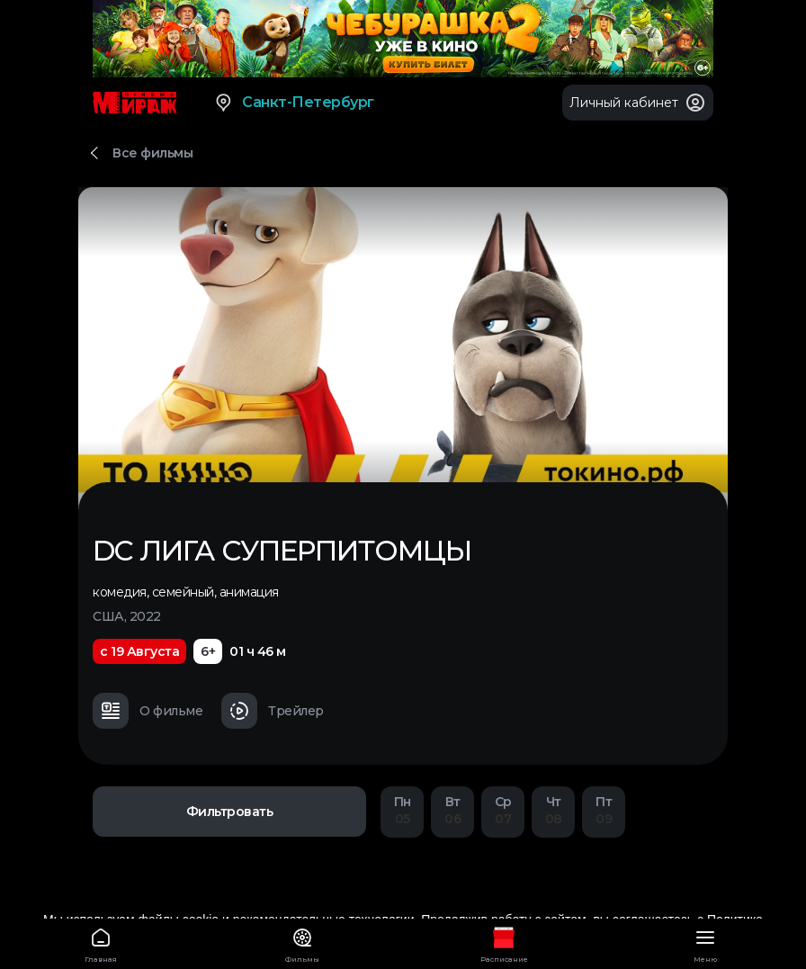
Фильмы (302, 942)
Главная (101, 942)
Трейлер (272, 711)
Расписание (503, 942)
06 (452, 810)
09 (603, 810)
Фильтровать (229, 811)
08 (553, 810)
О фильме (147, 711)
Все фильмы (152, 153)
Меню (705, 942)
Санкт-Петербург (293, 102)
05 (402, 810)
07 (502, 810)
